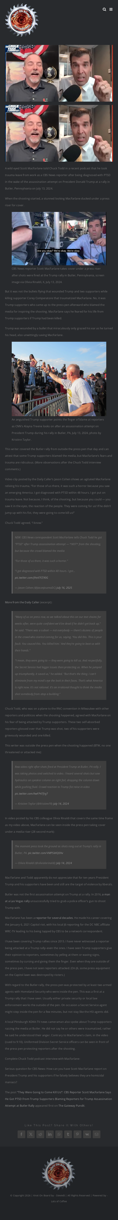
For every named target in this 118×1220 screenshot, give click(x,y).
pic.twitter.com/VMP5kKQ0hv (45, 853)
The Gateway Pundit (71, 1105)
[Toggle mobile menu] (111, 9)
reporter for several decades (54, 918)
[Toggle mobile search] (104, 9)
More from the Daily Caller (22, 602)
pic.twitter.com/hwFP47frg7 (31, 793)
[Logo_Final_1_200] (57, 1158)
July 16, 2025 (64, 588)
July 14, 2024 (61, 804)
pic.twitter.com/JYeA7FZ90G (31, 577)
